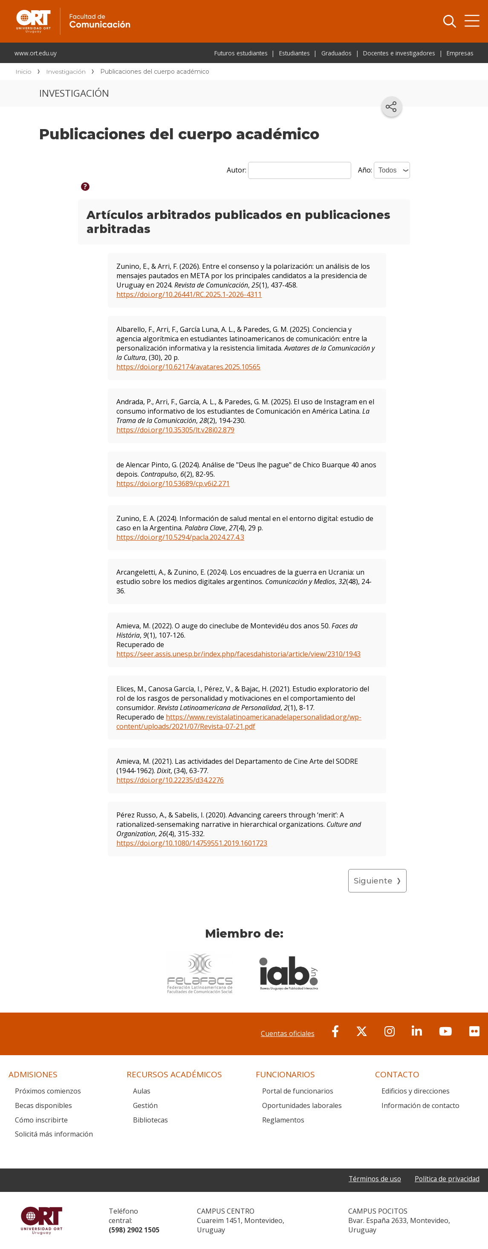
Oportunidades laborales (302, 1105)
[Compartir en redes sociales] (391, 106)
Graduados (336, 53)
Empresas (460, 53)
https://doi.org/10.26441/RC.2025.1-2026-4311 (189, 294)
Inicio (23, 71)
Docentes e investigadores (399, 53)
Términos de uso (372, 1178)
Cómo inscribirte (41, 1120)
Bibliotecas (150, 1120)
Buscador (449, 21)
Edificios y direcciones (415, 1091)
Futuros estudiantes (241, 53)
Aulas (141, 1091)
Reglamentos (283, 1120)
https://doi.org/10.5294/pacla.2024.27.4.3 (180, 537)
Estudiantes (294, 53)
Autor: (237, 170)
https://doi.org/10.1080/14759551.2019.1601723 (191, 843)
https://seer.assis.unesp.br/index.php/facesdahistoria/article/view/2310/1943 (238, 654)
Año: (366, 170)
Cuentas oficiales (288, 1033)
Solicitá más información (54, 1134)
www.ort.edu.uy (35, 53)
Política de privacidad (446, 1178)
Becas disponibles (43, 1105)
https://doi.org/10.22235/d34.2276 (170, 780)
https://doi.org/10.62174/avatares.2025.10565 (188, 366)
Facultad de (141, 9)
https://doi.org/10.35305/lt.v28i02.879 (175, 430)
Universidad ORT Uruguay (42, 1220)
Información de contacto (420, 1105)
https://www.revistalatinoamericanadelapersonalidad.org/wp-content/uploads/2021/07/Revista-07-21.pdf (238, 721)
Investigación (66, 71)
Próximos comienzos (48, 1091)
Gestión (145, 1105)
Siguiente (373, 881)
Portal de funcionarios (297, 1091)
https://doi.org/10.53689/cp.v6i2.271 (173, 483)
